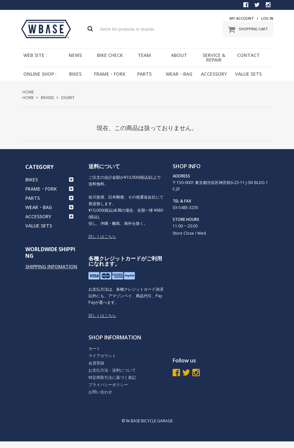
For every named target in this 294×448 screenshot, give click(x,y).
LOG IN (267, 18)
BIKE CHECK (110, 55)
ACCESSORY (214, 74)
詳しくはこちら (102, 236)
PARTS (144, 74)
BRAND (47, 97)
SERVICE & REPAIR (214, 57)
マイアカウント (102, 355)
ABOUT (179, 55)
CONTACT (248, 55)
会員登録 (96, 363)
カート (94, 348)
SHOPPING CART (248, 29)
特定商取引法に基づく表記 (112, 377)
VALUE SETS (248, 74)
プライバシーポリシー (108, 384)
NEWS (75, 55)
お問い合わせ (100, 392)
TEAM (144, 55)
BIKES (75, 74)
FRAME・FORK (110, 74)
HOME (28, 92)
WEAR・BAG (179, 74)
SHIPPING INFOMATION (51, 266)
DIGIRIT (68, 97)
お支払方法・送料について (112, 370)
